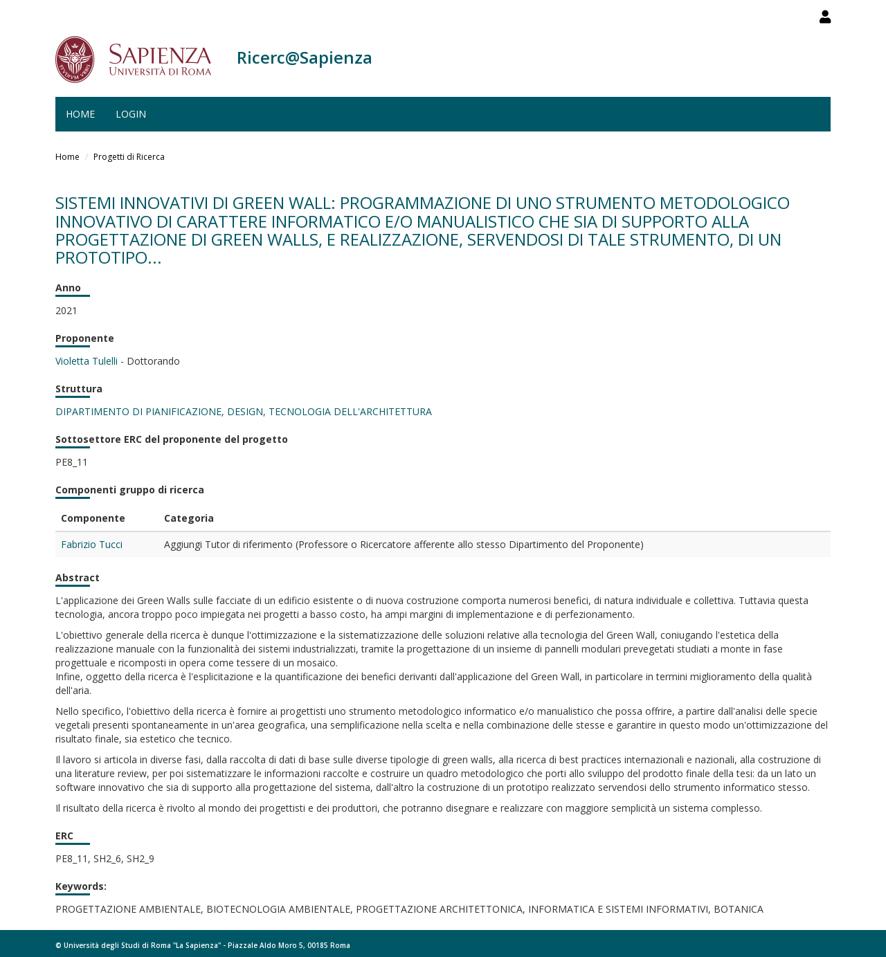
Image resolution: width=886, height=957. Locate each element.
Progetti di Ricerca (129, 157)
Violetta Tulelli (86, 360)
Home (80, 113)
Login (131, 113)
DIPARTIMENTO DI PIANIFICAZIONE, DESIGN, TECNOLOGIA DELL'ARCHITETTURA (243, 411)
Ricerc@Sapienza (304, 57)
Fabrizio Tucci (92, 544)
